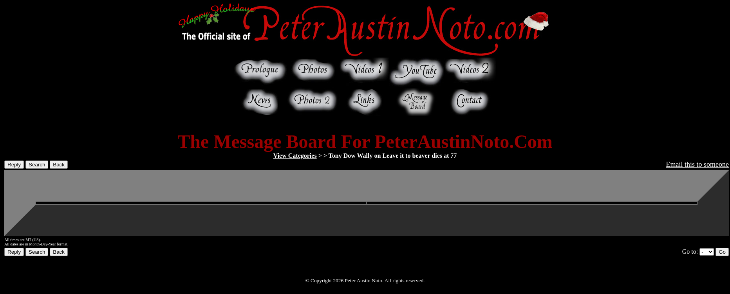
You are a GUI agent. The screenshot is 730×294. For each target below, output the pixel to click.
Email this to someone (697, 164)
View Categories (295, 155)
